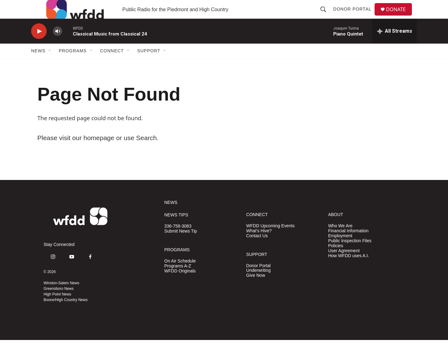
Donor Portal (355, 16)
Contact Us (257, 250)
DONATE (400, 16)
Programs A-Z (177, 280)
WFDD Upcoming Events (270, 240)
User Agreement (344, 264)
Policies (335, 259)
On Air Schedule (180, 275)
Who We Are (340, 240)
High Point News (57, 308)
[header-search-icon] (326, 16)
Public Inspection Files (349, 255)
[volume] (57, 45)
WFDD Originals (180, 285)
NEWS (170, 216)
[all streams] (394, 45)
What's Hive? (259, 245)
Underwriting (258, 284)
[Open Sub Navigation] (50, 64)
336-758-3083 (177, 240)
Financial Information (348, 245)
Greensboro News (59, 302)
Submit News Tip (180, 245)
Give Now (255, 289)
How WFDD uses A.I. (348, 269)
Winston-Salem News (61, 297)
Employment (340, 250)
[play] (39, 45)
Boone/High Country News (65, 314)
